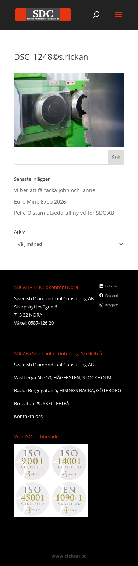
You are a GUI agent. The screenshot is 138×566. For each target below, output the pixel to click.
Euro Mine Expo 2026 (40, 201)
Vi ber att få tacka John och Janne (54, 190)
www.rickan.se (69, 555)
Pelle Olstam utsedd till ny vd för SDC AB (64, 212)
